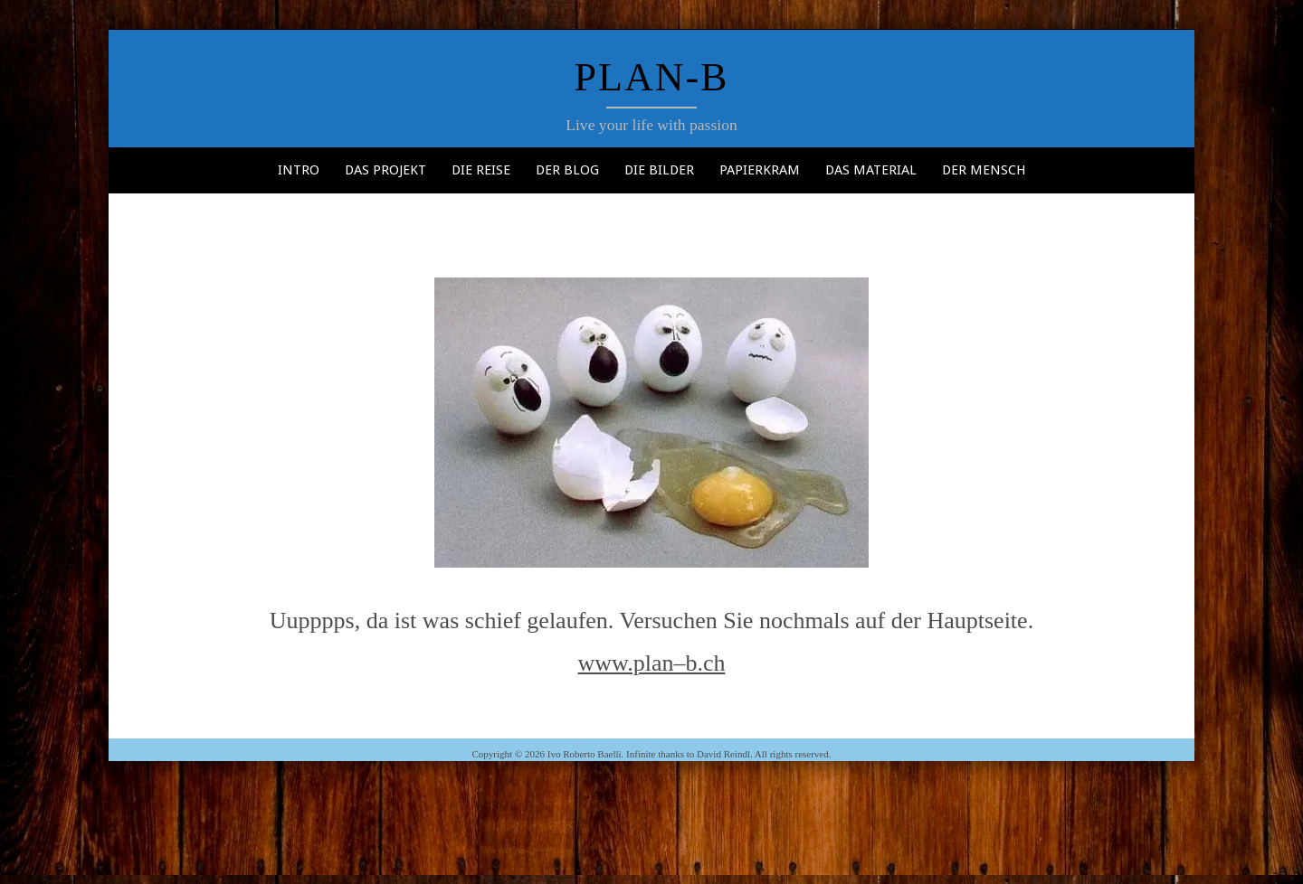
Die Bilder (659, 170)
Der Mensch (984, 170)
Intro (298, 170)
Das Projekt (385, 170)
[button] (651, 422)
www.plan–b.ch (652, 663)
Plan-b (652, 77)
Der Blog (567, 170)
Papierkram (759, 170)
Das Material (871, 170)
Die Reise (481, 170)
